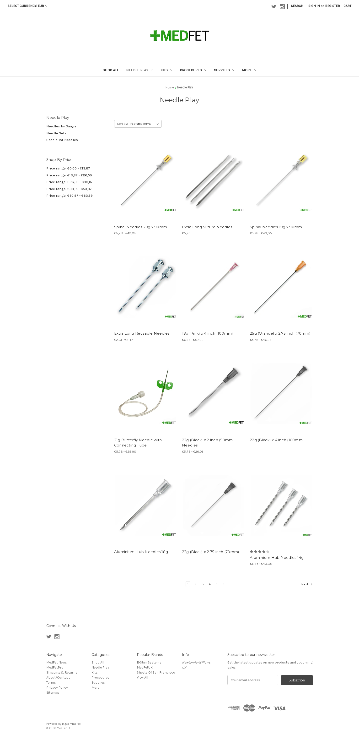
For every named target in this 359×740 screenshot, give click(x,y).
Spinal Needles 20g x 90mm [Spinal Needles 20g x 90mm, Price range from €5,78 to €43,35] (140, 227)
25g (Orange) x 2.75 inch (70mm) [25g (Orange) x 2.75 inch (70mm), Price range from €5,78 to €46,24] (280, 333)
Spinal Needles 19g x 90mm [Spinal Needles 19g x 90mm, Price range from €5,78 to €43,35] (276, 227)
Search (297, 6)
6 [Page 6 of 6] (224, 584)
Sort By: (122, 123)
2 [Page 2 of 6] (196, 584)
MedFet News (56, 662)
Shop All (110, 70)
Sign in (314, 6)
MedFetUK (145, 667)
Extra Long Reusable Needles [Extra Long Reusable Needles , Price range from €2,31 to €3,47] (142, 333)
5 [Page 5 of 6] (217, 584)
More (249, 70)
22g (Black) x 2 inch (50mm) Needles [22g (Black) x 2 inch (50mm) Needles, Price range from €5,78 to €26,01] (208, 443)
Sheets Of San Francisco (156, 672)
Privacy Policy (57, 688)
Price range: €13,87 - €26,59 (69, 175)
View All (142, 677)
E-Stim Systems (149, 662)
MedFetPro (54, 667)
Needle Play (139, 70)
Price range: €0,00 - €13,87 (68, 168)
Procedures (193, 70)
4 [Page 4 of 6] (210, 584)
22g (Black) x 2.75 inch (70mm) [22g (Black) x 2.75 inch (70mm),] (210, 552)
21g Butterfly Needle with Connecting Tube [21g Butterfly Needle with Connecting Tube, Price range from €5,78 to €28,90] (138, 443)
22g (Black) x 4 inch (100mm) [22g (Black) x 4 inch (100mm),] (277, 440)
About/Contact (58, 677)
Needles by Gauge (61, 126)
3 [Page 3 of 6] (203, 584)
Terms (51, 682)
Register (332, 6)
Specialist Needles (62, 140)
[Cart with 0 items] (347, 6)
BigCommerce (71, 723)
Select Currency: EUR (27, 6)
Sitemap (52, 693)
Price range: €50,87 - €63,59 (69, 195)
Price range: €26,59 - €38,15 (69, 182)
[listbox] (145, 123)
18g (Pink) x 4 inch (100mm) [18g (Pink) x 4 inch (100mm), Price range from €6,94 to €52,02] (207, 333)
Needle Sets (56, 133)
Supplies (224, 70)
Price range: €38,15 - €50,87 (69, 189)
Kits (166, 70)
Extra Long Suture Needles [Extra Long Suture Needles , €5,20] (207, 227)
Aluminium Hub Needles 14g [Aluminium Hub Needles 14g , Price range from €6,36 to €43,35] (277, 557)
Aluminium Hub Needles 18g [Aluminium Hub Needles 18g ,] (141, 552)
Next (307, 584)
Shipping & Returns (61, 672)
